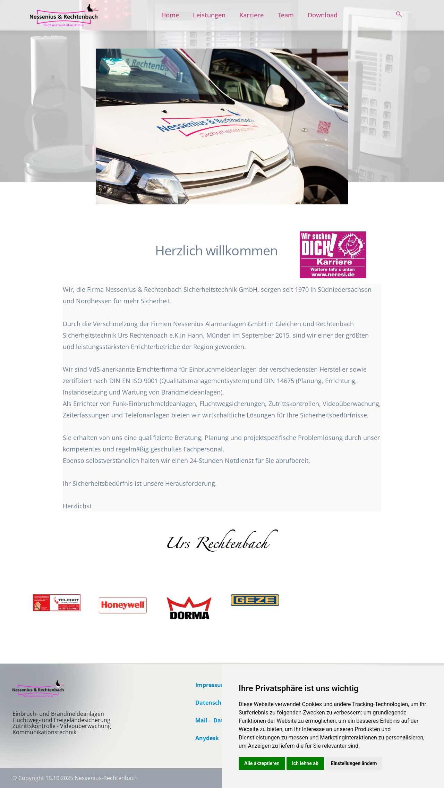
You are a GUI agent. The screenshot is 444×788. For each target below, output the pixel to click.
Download (323, 15)
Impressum (211, 685)
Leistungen (209, 15)
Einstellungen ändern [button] (354, 763)
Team (286, 15)
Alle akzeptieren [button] (262, 763)
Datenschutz (213, 702)
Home (170, 15)
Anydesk (207, 738)
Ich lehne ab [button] (305, 763)
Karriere (251, 15)
